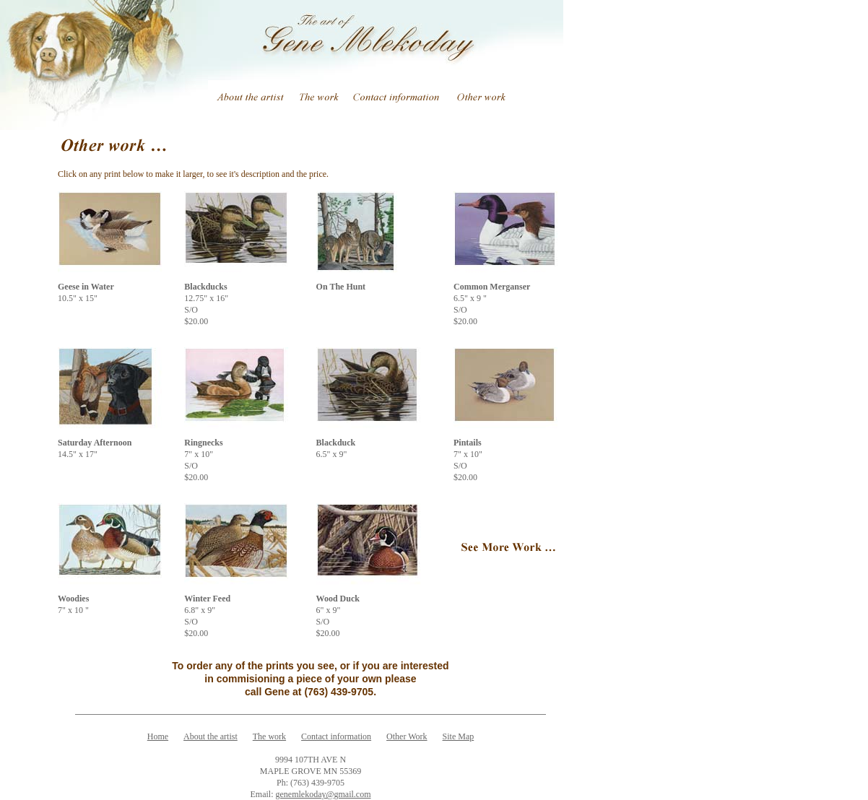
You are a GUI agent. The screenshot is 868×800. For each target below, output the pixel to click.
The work (269, 736)
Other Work (406, 736)
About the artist (210, 736)
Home (157, 736)
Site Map (458, 736)
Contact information (336, 736)
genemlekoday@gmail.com (322, 794)
